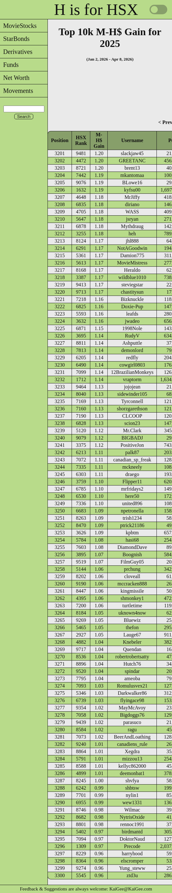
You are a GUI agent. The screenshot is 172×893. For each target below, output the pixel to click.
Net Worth (14, 77)
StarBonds (14, 38)
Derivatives (16, 51)
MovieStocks (18, 25)
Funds (9, 64)
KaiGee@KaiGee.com (130, 888)
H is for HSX (96, 9)
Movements (16, 90)
